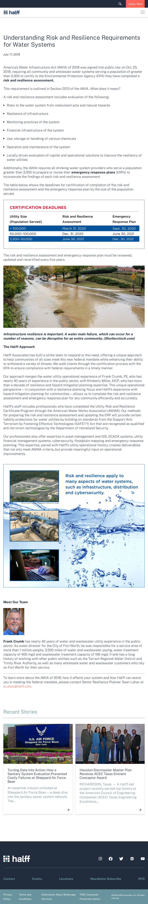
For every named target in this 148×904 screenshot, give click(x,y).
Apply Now (135, 3)
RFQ (141, 879)
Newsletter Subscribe (105, 879)
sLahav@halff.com (17, 686)
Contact (9, 879)
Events (37, 879)
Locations (66, 879)
